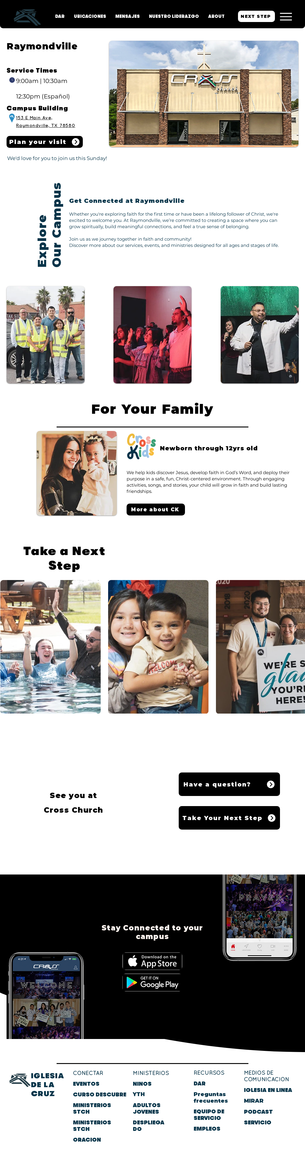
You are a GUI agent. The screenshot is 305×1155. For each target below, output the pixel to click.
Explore (42, 238)
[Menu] (286, 16)
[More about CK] (156, 509)
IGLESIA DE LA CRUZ (47, 1084)
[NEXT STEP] (256, 16)
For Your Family (152, 409)
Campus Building (37, 108)
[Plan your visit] (45, 142)
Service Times (32, 70)
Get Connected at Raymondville (127, 200)
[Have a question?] (229, 784)
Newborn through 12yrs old (209, 448)
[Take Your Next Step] (229, 818)
